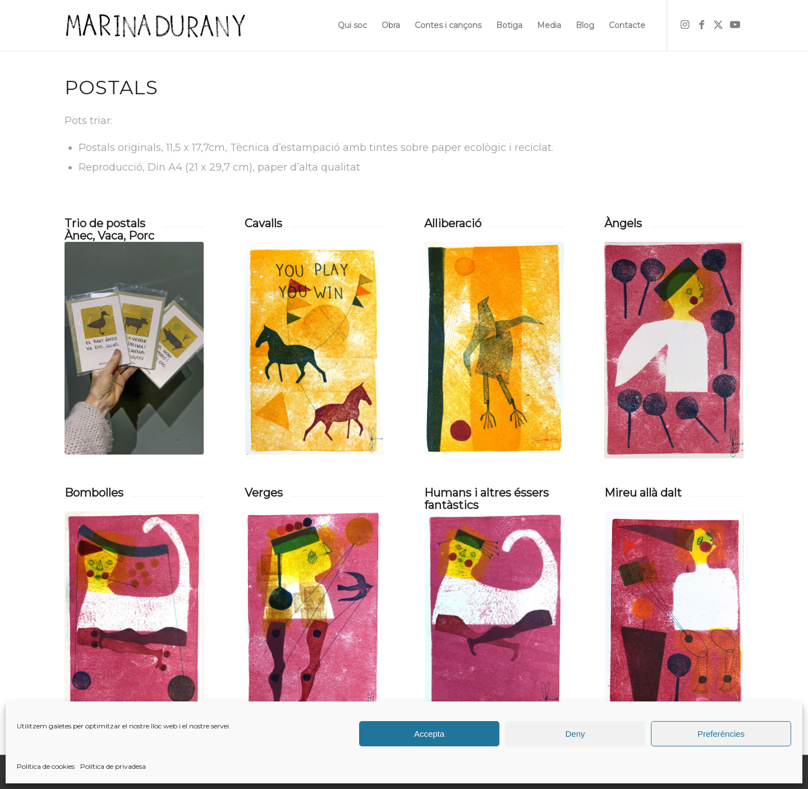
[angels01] (673, 350)
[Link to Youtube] (735, 24)
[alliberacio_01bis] (493, 349)
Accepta (429, 733)
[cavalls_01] (314, 348)
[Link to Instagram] (684, 24)
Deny (575, 733)
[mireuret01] (673, 619)
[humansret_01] (493, 617)
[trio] (134, 348)
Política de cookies (46, 766)
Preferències (721, 733)
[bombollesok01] (134, 618)
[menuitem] (352, 25)
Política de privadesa (113, 766)
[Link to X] (718, 24)
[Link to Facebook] (701, 24)
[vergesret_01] (314, 618)
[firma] (155, 25)
